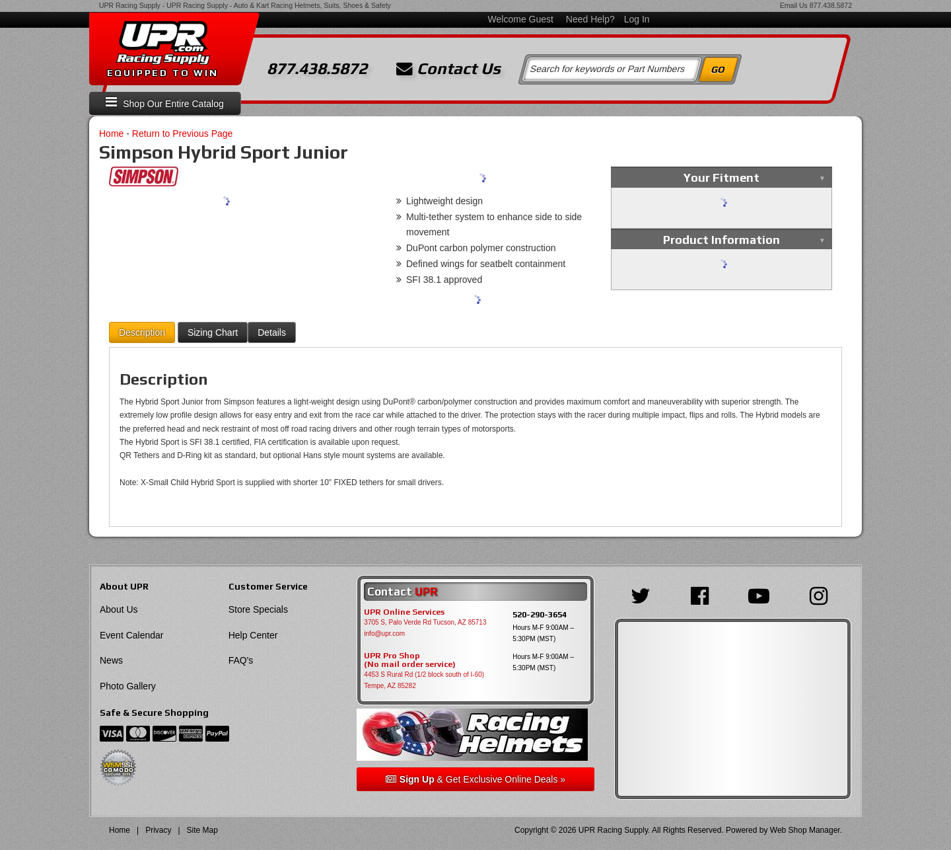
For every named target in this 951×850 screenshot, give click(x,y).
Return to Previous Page (182, 133)
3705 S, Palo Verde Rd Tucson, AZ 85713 (425, 622)
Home (111, 133)
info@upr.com (384, 633)
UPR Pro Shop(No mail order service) (410, 660)
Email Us (794, 5)
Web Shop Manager (805, 830)
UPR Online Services (404, 612)
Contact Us (448, 68)
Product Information (721, 240)
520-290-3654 (539, 614)
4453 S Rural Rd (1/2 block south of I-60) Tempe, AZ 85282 (424, 680)
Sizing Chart (213, 332)
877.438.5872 (831, 5)
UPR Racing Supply (129, 5)
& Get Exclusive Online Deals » (475, 779)
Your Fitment (721, 177)
